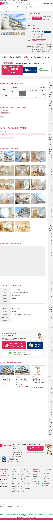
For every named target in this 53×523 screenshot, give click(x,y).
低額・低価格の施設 (51, 171)
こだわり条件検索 (5, 473)
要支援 (33, 40)
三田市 (21, 506)
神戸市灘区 (8, 504)
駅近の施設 (51, 178)
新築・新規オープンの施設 (51, 160)
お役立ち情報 (51, 402)
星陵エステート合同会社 (26, 519)
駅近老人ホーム (15, 478)
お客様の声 (51, 392)
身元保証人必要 (42, 40)
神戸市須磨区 (26, 504)
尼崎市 (1, 506)
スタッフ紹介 (51, 387)
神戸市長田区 (20, 504)
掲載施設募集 (50, 433)
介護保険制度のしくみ (51, 317)
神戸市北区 (38, 504)
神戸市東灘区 (3, 504)
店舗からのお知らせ (51, 412)
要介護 (37, 40)
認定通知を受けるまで (51, 243)
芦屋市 (8, 506)
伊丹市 (11, 506)
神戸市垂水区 (32, 504)
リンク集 (45, 476)
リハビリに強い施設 (51, 185)
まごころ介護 (33, 517)
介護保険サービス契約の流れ (51, 341)
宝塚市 (15, 506)
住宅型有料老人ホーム (51, 111)
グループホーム (4, 486)
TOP (0, 11)
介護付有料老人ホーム (51, 120)
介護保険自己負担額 (51, 280)
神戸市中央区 (44, 504)
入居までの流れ (26, 471)
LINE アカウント (50, 424)
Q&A (52, 294)
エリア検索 (50, 85)
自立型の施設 (51, 210)
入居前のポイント (26, 483)
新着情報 (45, 479)
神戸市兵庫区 (14, 504)
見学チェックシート (51, 299)
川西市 (18, 506)
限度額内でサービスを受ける (51, 353)
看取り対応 (7, 112)
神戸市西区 (49, 504)
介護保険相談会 (36, 476)
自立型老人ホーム (15, 490)
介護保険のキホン (36, 474)
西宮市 (5, 506)
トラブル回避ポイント (51, 289)
